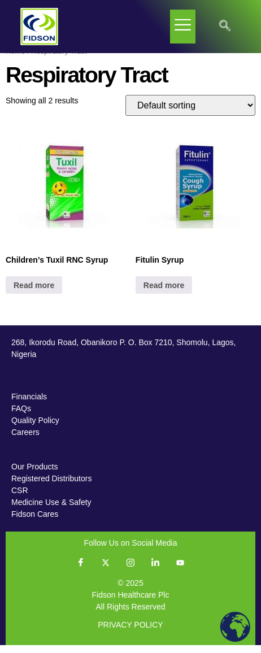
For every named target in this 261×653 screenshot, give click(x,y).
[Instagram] (130, 570)
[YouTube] (180, 570)
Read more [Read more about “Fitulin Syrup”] (163, 293)
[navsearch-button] (225, 26)
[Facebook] (80, 570)
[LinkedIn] (155, 570)
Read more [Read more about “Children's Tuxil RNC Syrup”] (34, 293)
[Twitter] (105, 570)
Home (15, 59)
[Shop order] (190, 113)
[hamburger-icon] (182, 26)
